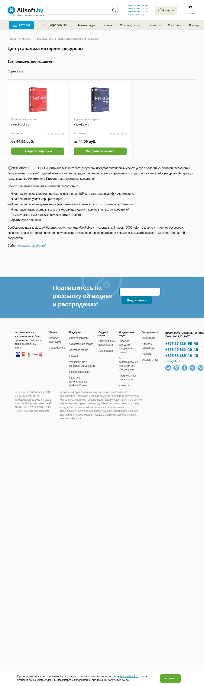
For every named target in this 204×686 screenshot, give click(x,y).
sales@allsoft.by (136, 14)
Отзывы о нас (150, 359)
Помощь (194, 25)
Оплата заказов (78, 337)
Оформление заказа (81, 343)
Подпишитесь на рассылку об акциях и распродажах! (82, 296)
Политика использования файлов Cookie (78, 381)
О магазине (174, 25)
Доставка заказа (79, 349)
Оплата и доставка (131, 25)
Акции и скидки (86, 25)
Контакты (155, 25)
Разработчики (54, 25)
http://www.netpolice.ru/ (31, 245)
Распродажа (106, 350)
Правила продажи (79, 371)
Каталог (24, 25)
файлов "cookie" (128, 676)
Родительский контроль (24, 119)
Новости (107, 25)
